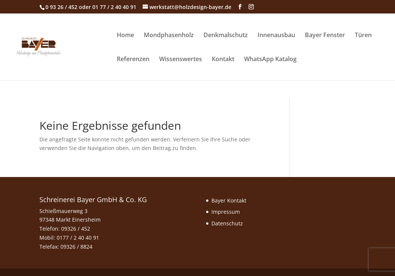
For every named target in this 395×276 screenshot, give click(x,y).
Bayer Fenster (325, 35)
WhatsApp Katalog (270, 59)
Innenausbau (276, 35)
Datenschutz (227, 223)
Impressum (225, 211)
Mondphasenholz (169, 35)
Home (125, 35)
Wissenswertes (180, 59)
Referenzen (133, 59)
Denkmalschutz (226, 35)
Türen (363, 35)
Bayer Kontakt (228, 200)
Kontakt (223, 59)
